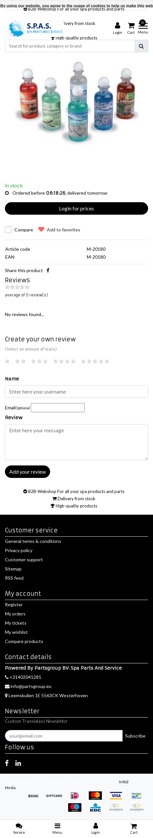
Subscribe (135, 736)
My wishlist (16, 632)
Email (17, 407)
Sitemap (13, 568)
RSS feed (14, 578)
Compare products (24, 641)
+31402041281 (23, 677)
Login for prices (76, 208)
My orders (15, 613)
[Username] (76, 391)
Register (14, 604)
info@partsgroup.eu (28, 686)
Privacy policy (18, 550)
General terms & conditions (33, 541)
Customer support (24, 559)
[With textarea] (76, 442)
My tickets (16, 623)
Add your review (27, 471)
